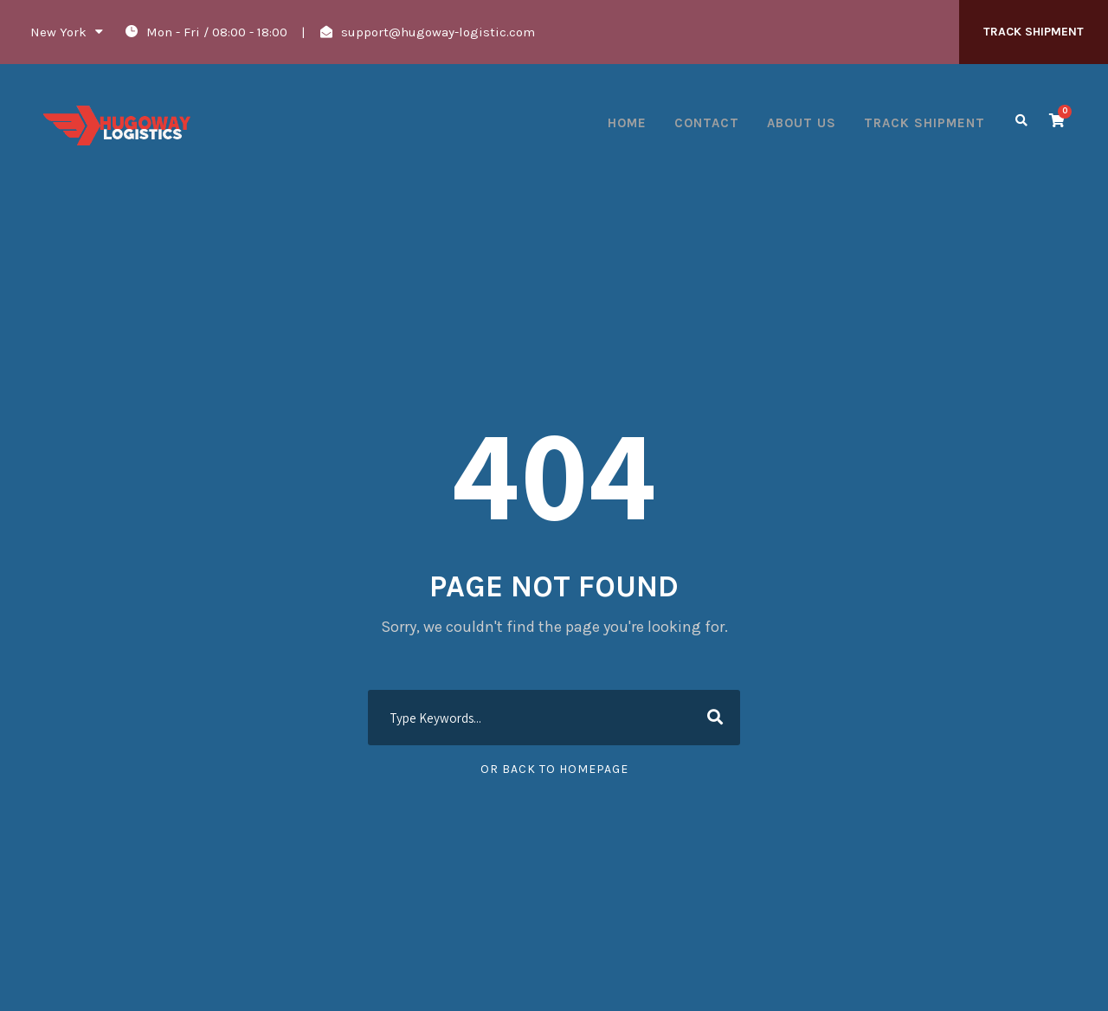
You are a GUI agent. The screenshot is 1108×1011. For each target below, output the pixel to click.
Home (627, 123)
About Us (801, 123)
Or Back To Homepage (554, 769)
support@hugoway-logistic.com (438, 32)
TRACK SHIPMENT (1033, 31)
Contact (706, 123)
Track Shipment (924, 123)
